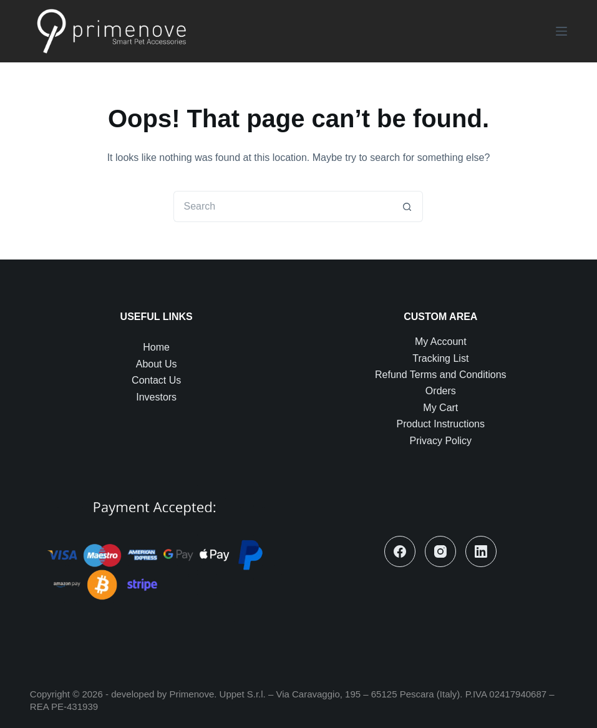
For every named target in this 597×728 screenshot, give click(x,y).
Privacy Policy (441, 440)
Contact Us (156, 380)
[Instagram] (440, 551)
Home (156, 347)
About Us (156, 364)
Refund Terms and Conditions (441, 374)
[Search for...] (282, 206)
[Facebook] (399, 551)
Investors (156, 397)
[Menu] (561, 31)
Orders (440, 391)
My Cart (440, 407)
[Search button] (407, 206)
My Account (441, 341)
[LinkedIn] (481, 551)
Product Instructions (441, 424)
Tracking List (440, 358)
